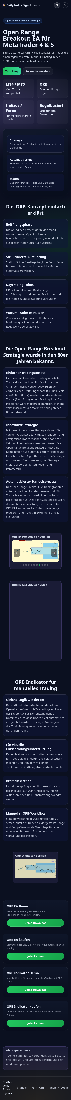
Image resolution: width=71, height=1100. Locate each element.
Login (64, 1087)
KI (32, 1087)
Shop (52, 1087)
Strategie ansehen (37, 71)
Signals (22, 1087)
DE (57, 5)
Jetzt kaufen (35, 956)
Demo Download (36, 923)
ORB (42, 1087)
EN (64, 5)
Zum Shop (12, 71)
